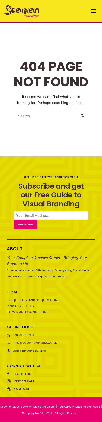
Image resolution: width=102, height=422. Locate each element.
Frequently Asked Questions (33, 300)
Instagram (24, 381)
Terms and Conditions (28, 312)
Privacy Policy (21, 306)
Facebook (22, 374)
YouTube (22, 388)
